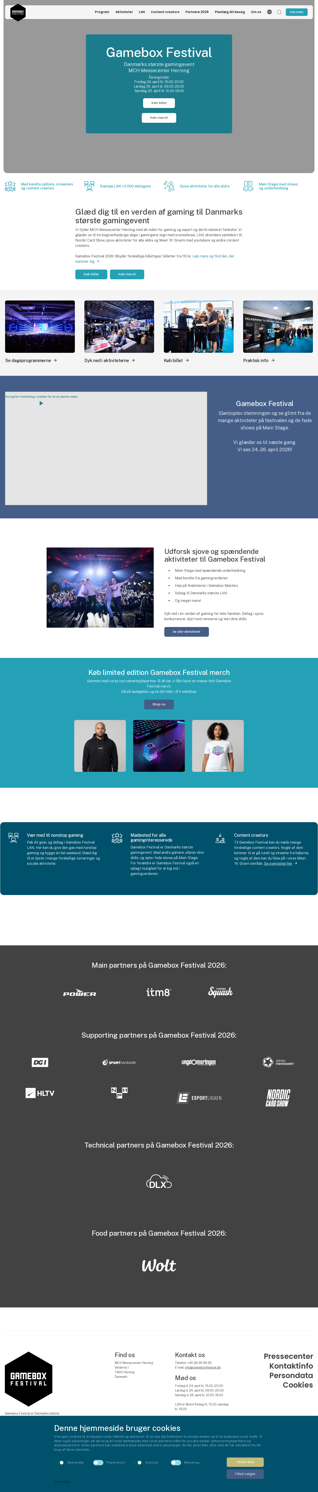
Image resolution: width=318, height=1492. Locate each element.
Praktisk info (256, 360)
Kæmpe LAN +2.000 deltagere (125, 186)
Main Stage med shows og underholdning (278, 186)
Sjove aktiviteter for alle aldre (204, 186)
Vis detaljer (64, 1481)
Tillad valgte (245, 1474)
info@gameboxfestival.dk (203, 1367)
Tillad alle (245, 1462)
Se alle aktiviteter (187, 631)
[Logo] (18, 12)
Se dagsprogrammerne (28, 360)
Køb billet (159, 103)
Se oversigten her (278, 863)
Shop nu (158, 704)
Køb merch (159, 117)
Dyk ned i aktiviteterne (106, 360)
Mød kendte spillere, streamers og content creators (47, 186)
